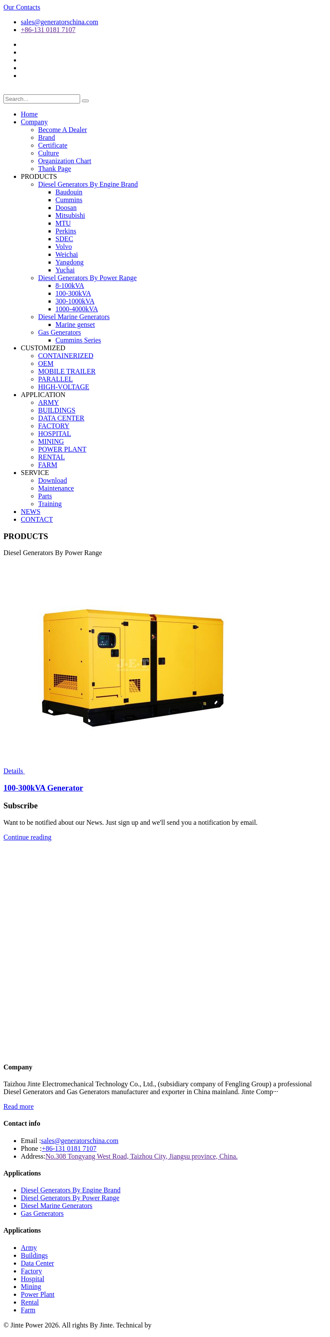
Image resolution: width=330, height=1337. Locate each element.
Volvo (63, 246)
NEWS (30, 511)
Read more (18, 1106)
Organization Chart (64, 161)
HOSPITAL (54, 433)
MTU (63, 223)
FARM (47, 464)
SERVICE (35, 472)
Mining (31, 1286)
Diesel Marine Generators (74, 316)
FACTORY (53, 426)
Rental (30, 1302)
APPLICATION (43, 394)
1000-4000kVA (76, 309)
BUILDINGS (56, 410)
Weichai (66, 254)
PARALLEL (55, 379)
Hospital (32, 1278)
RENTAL (51, 457)
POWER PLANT (62, 449)
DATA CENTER (61, 418)
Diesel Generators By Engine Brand (88, 184)
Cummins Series (78, 340)
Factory (31, 1271)
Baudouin (68, 192)
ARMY (48, 402)
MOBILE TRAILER (67, 371)
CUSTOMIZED (43, 348)
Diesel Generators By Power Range (87, 277)
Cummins (68, 199)
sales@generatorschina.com (59, 22)
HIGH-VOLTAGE (63, 387)
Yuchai (64, 270)
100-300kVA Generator (43, 787)
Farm (28, 1310)
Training (50, 503)
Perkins (65, 231)
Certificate (53, 145)
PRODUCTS (39, 176)
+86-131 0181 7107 (48, 29)
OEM (46, 363)
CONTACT (37, 519)
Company (34, 122)
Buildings (34, 1255)
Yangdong (69, 262)
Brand (46, 137)
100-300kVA (73, 293)
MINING (51, 441)
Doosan (66, 207)
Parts (45, 496)
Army (29, 1247)
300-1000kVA (74, 301)
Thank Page (54, 168)
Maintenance (56, 488)
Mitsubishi (70, 215)
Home (29, 114)
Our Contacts (21, 7)
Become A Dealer (62, 129)
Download (52, 480)
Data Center (37, 1263)
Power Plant (38, 1294)
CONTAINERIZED (66, 355)
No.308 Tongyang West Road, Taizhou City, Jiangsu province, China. (141, 1156)
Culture (48, 153)
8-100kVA (69, 285)
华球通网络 (169, 1325)
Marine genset (75, 324)
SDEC (64, 238)
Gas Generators (59, 332)
